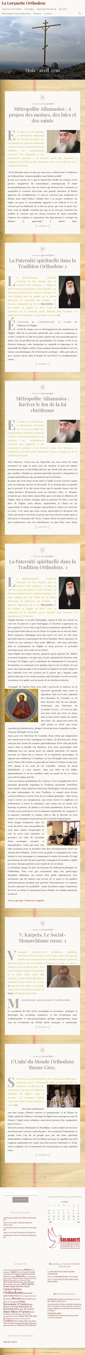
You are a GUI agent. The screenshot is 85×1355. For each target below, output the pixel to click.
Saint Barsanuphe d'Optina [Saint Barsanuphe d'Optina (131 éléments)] (15, 1302)
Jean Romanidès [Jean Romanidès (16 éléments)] (30, 1276)
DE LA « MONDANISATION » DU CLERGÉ (62, 1277)
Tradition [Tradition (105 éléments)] (8, 1320)
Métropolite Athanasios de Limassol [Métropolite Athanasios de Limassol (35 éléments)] (18, 1282)
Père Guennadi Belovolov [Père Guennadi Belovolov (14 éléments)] (28, 1296)
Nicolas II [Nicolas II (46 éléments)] (25, 1286)
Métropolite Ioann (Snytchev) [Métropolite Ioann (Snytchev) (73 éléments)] (18, 1285)
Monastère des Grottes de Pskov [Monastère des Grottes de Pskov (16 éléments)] (20, 1280)
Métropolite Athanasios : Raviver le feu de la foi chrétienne (42, 404)
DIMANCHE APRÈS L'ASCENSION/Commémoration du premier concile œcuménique (62, 1315)
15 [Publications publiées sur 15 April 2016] (73, 1213)
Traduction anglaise (34, 900)
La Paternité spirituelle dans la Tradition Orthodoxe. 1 (42, 564)
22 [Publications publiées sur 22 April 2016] (73, 1216)
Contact (48, 14)
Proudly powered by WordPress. (15, 1353)
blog (10, 993)
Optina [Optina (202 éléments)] (7, 1289)
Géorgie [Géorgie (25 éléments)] (13, 1276)
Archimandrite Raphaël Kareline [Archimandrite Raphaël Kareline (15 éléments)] (13, 1270)
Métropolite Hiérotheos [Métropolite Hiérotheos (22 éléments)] (12, 1284)
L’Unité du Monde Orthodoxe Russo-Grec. (42, 1064)
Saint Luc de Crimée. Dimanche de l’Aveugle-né (19, 1232)
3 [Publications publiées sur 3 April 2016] (48, 1211)
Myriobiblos (47, 304)
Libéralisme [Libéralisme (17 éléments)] (32, 1278)
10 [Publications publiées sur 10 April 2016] (49, 1213)
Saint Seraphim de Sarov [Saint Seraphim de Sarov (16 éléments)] (18, 1314)
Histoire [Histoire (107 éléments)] (20, 1276)
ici (59, 315)
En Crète (63, 9)
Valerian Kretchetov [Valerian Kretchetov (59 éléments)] (26, 1325)
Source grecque (15, 900)
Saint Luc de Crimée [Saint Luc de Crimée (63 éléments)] (24, 1309)
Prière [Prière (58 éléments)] (17, 1296)
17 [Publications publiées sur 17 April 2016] (48, 1216)
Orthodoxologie (65, 1294)
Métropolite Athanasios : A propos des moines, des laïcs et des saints (42, 114)
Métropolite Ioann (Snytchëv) (16, 14)
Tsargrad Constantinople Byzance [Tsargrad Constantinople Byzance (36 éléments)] (22, 1323)
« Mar (50, 1222)
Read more (42, 225)
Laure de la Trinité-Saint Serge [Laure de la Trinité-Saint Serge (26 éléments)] (15, 1278)
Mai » (79, 1222)
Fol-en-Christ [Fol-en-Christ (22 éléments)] (22, 1272)
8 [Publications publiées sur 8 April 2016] (73, 1211)
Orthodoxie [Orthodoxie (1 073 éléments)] (13, 1293)
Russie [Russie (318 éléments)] (16, 1298)
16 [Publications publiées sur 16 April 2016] (78, 1213)
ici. (16, 1105)
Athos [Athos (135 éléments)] (27, 1269)
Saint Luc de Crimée (12, 9)
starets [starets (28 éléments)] (8, 1319)
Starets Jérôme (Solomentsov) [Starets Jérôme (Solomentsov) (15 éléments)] (20, 1318)
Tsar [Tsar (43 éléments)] (5, 1323)
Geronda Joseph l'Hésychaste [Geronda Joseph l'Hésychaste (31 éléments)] (23, 1274)
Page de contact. (10, 1342)
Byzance (38, 14)
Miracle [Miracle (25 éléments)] (6, 1280)
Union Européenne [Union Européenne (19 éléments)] (9, 1325)
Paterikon (29, 9)
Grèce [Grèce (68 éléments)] (6, 1276)
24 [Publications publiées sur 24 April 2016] (49, 1219)
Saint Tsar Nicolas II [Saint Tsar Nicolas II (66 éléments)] (20, 1317)
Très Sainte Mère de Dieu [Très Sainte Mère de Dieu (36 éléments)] (25, 1321)
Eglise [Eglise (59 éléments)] (14, 1272)
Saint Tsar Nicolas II (46, 9)
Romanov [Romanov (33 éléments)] (7, 1299)
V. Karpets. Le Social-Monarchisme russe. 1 (42, 937)
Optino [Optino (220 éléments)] (17, 1289)
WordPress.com (52, 1353)
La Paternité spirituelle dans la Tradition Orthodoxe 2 (42, 263)
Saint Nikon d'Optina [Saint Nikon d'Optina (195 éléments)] (16, 1311)
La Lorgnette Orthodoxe (24, 3)
